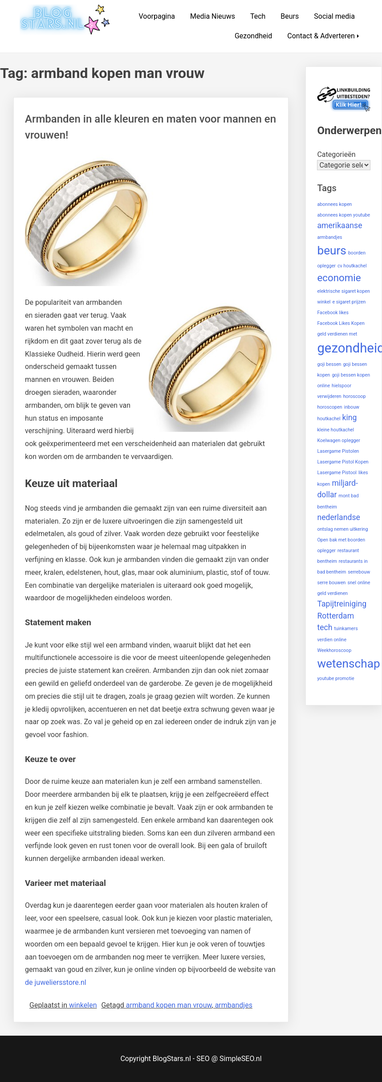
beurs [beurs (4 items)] (331, 250)
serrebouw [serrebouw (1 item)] (359, 572)
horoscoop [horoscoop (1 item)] (354, 396)
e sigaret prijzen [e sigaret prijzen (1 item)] (349, 302)
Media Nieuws (212, 16)
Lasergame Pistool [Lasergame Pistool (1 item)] (337, 472)
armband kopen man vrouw (169, 1005)
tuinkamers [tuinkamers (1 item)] (346, 628)
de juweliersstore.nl (55, 982)
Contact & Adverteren (321, 36)
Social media (334, 16)
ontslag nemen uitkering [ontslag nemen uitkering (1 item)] (342, 529)
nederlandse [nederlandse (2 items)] (338, 517)
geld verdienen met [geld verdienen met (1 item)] (337, 334)
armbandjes (233, 1005)
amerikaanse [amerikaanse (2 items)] (339, 225)
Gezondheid (253, 36)
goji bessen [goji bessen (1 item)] (329, 364)
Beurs (289, 16)
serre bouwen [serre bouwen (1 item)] (331, 583)
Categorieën (336, 154)
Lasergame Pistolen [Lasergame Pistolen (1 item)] (338, 451)
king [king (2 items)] (349, 417)
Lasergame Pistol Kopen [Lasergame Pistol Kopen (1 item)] (342, 462)
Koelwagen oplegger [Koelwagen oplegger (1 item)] (338, 440)
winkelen (83, 1005)
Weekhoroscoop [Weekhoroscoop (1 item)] (334, 650)
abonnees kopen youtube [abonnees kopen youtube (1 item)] (343, 215)
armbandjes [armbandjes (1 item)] (329, 237)
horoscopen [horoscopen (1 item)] (329, 407)
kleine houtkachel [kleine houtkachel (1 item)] (335, 430)
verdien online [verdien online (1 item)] (331, 640)
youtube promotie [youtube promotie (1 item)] (335, 678)
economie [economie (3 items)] (339, 277)
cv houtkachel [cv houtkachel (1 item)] (352, 266)
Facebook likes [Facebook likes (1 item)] (333, 313)
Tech (257, 16)
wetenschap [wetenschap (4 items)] (348, 663)
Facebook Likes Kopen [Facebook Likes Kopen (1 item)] (340, 323)
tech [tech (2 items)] (324, 627)
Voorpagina (156, 16)
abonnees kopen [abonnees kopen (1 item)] (334, 204)
